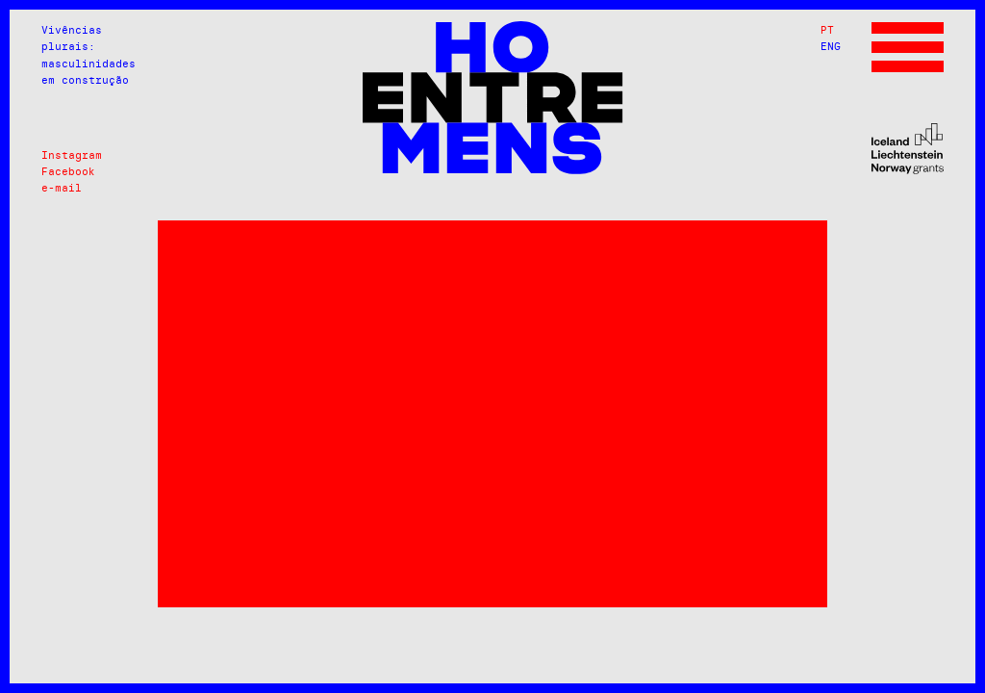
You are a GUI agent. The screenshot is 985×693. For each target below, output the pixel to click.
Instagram (71, 155)
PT (827, 30)
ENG (831, 46)
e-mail (61, 187)
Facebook (68, 171)
